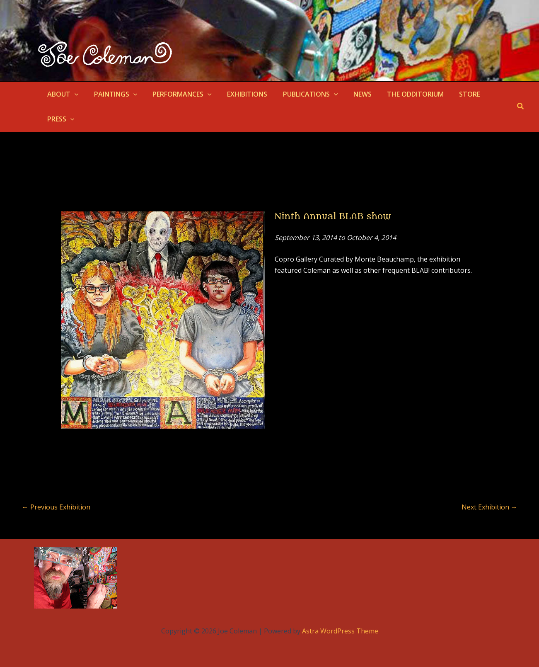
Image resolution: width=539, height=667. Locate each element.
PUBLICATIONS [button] (300, 94)
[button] (73, 94)
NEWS (350, 94)
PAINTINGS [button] (112, 94)
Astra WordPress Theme (340, 630)
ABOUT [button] (61, 94)
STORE (453, 94)
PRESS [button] (59, 119)
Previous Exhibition (56, 507)
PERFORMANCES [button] (176, 94)
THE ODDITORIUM (400, 94)
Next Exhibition (489, 507)
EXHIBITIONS (240, 94)
